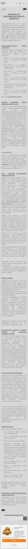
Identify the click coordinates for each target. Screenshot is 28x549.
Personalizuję (14, 544)
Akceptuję (14, 540)
